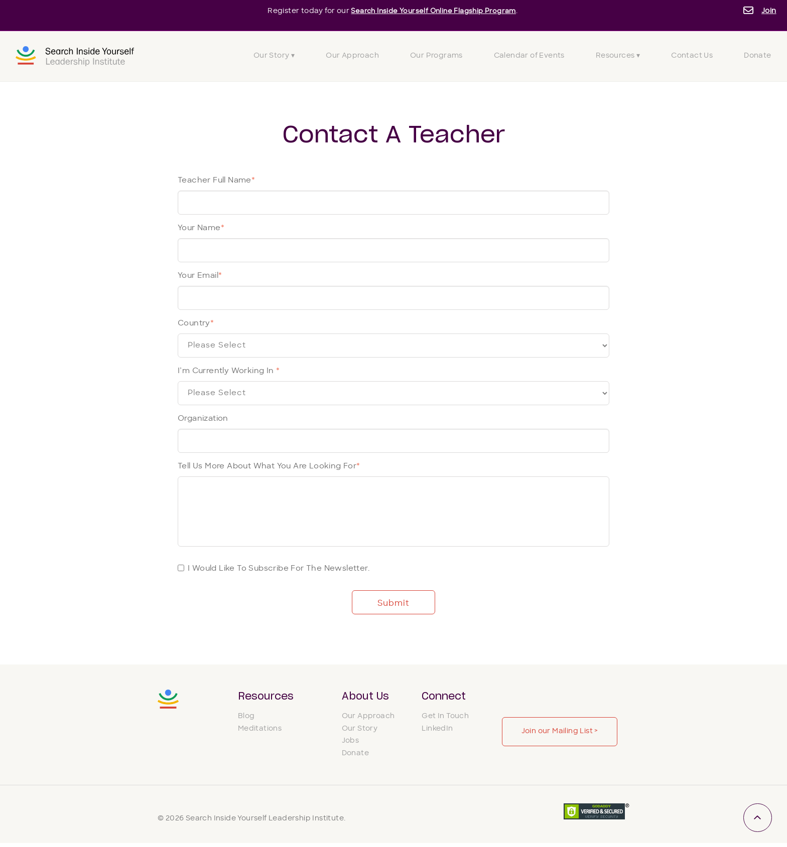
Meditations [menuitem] (260, 732)
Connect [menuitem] (444, 697)
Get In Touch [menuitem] (445, 720)
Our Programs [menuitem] (436, 56)
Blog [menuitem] (246, 720)
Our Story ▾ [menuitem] (274, 56)
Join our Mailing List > (559, 731)
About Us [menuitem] (365, 697)
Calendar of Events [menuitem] (529, 56)
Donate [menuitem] (757, 56)
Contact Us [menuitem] (692, 56)
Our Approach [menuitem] (352, 56)
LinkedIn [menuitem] (437, 732)
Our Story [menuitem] (360, 732)
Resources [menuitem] (266, 697)
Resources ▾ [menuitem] (618, 56)
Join (768, 11)
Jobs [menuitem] (350, 745)
